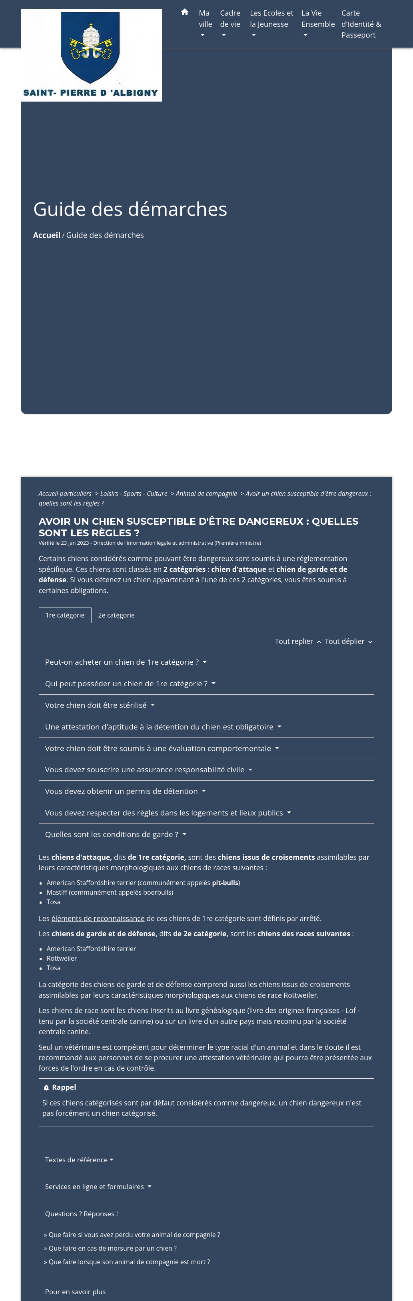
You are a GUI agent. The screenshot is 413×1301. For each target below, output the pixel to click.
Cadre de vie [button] (230, 18)
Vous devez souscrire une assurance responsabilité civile (146, 769)
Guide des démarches (105, 235)
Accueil (47, 235)
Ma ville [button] (205, 18)
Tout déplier (350, 641)
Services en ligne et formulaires (95, 1186)
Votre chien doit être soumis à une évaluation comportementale (159, 748)
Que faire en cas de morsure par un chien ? (113, 1248)
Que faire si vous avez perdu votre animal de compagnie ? (134, 1234)
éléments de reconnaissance (98, 918)
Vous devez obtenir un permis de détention (122, 791)
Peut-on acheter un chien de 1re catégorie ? (123, 662)
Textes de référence (76, 1159)
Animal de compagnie (207, 493)
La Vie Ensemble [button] (318, 18)
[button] (185, 13)
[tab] (65, 615)
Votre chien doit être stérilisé (97, 705)
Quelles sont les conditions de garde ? (112, 834)
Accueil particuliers (66, 493)
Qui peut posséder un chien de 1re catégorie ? (127, 683)
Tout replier (300, 641)
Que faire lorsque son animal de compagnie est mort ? (129, 1261)
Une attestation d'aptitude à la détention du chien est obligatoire (160, 726)
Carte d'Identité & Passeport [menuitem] (361, 24)
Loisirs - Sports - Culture (134, 493)
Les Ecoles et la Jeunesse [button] (271, 18)
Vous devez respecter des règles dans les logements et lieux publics (165, 812)
